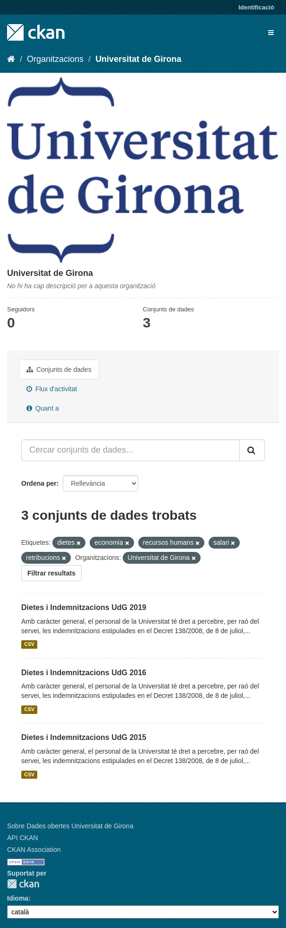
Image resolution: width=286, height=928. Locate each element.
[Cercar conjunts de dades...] (130, 450)
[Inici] (11, 59)
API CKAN (22, 838)
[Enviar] (252, 450)
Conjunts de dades (59, 369)
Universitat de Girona (138, 59)
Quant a (42, 408)
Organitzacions (55, 59)
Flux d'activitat (51, 389)
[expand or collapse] (271, 32)
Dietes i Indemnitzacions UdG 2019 (83, 607)
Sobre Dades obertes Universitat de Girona (70, 826)
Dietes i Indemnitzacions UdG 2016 (83, 673)
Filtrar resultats (51, 573)
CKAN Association (34, 849)
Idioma (17, 898)
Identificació (256, 7)
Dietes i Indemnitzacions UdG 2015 (83, 737)
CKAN (23, 884)
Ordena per (39, 483)
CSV (29, 644)
